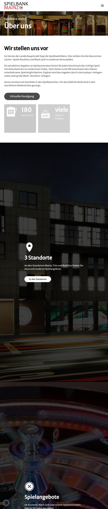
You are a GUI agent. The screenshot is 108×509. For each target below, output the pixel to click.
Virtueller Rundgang (22, 96)
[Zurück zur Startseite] (16, 5)
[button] (102, 5)
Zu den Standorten (38, 279)
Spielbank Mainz (15, 19)
